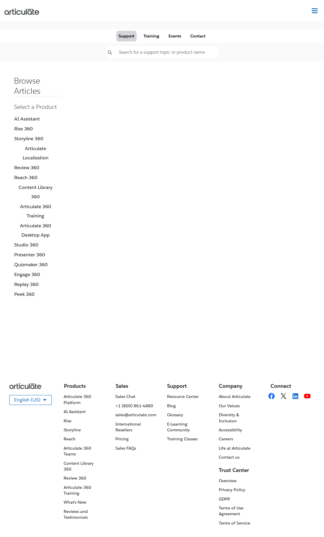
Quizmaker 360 (31, 265)
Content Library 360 (36, 192)
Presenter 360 (29, 255)
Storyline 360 (28, 139)
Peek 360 (24, 294)
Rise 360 (23, 129)
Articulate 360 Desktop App (35, 230)
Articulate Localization (36, 153)
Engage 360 (27, 274)
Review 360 (26, 168)
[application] (307, 520)
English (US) (33, 401)
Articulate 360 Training (35, 211)
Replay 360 (26, 284)
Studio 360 (26, 245)
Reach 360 (25, 177)
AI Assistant (27, 119)
